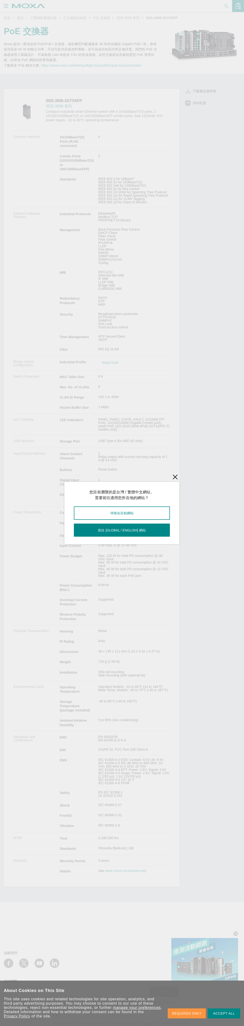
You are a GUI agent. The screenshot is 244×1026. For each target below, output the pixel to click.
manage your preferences (137, 1008)
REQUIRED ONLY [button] (187, 1013)
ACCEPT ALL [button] (224, 1013)
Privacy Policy (17, 1016)
